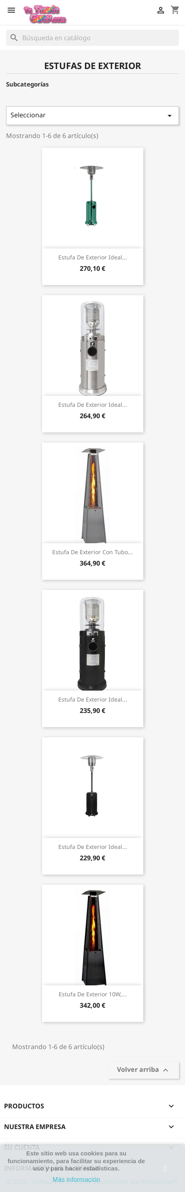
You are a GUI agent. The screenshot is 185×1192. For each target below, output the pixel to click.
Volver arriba (143, 1070)
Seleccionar (92, 115)
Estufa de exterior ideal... (92, 257)
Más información (76, 1179)
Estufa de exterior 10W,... (93, 994)
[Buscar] (92, 38)
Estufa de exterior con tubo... (92, 552)
